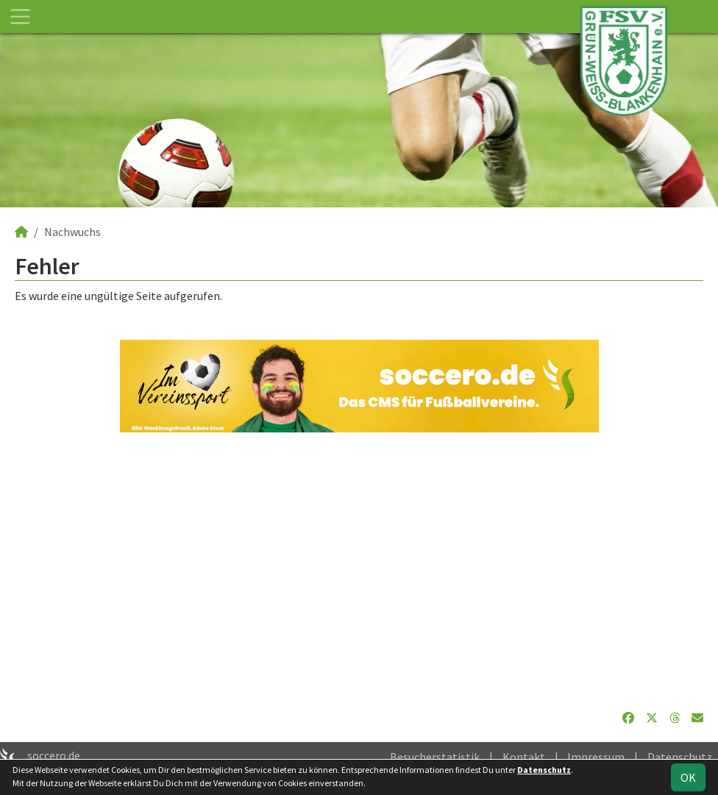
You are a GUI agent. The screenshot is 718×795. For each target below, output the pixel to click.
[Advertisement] (359, 571)
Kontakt (523, 756)
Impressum (596, 756)
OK (688, 777)
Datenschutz (679, 756)
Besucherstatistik (435, 756)
